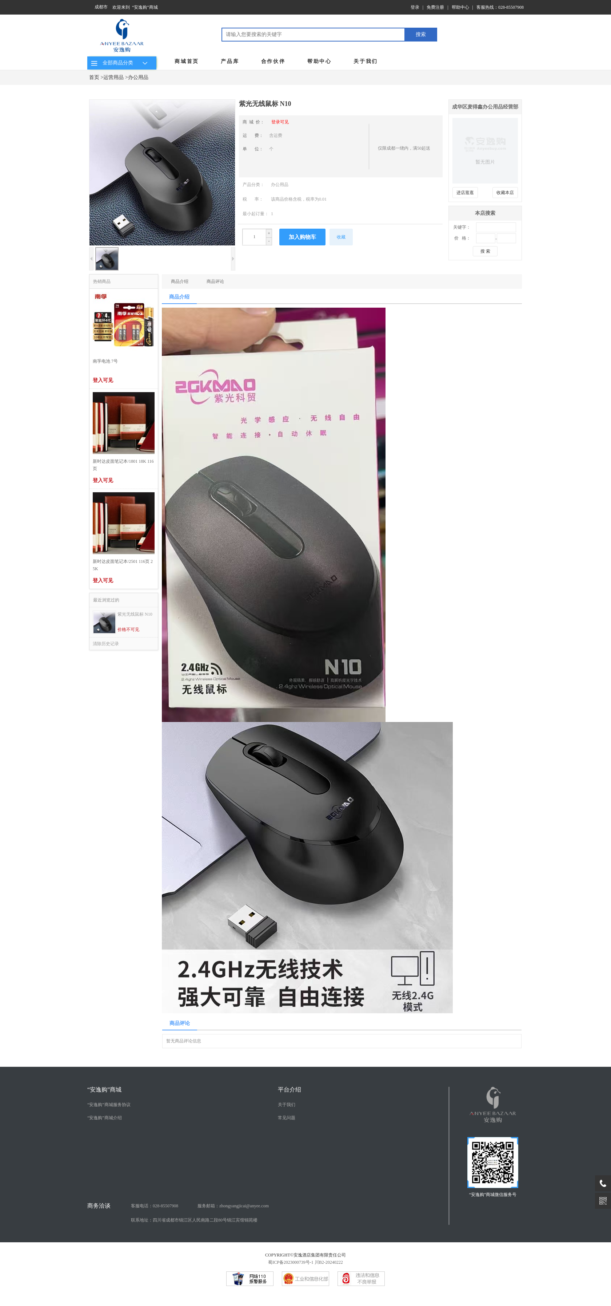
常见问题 (286, 1117)
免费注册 (435, 7)
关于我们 (366, 61)
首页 (94, 77)
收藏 (341, 237)
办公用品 (138, 77)
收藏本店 (505, 192)
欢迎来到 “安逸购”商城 (135, 7)
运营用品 (113, 77)
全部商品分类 (120, 63)
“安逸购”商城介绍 (104, 1117)
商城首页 (187, 61)
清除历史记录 (106, 643)
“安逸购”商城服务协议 (109, 1104)
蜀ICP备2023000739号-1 (291, 1262)
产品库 (230, 61)
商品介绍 (179, 281)
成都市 (101, 6)
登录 (415, 7)
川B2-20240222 (329, 1262)
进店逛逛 (465, 192)
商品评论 (215, 281)
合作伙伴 (273, 61)
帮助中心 (460, 7)
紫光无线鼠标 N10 (134, 614)
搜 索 (485, 251)
